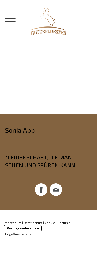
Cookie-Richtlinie (58, 223)
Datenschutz (33, 223)
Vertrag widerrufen (23, 228)
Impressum (12, 223)
